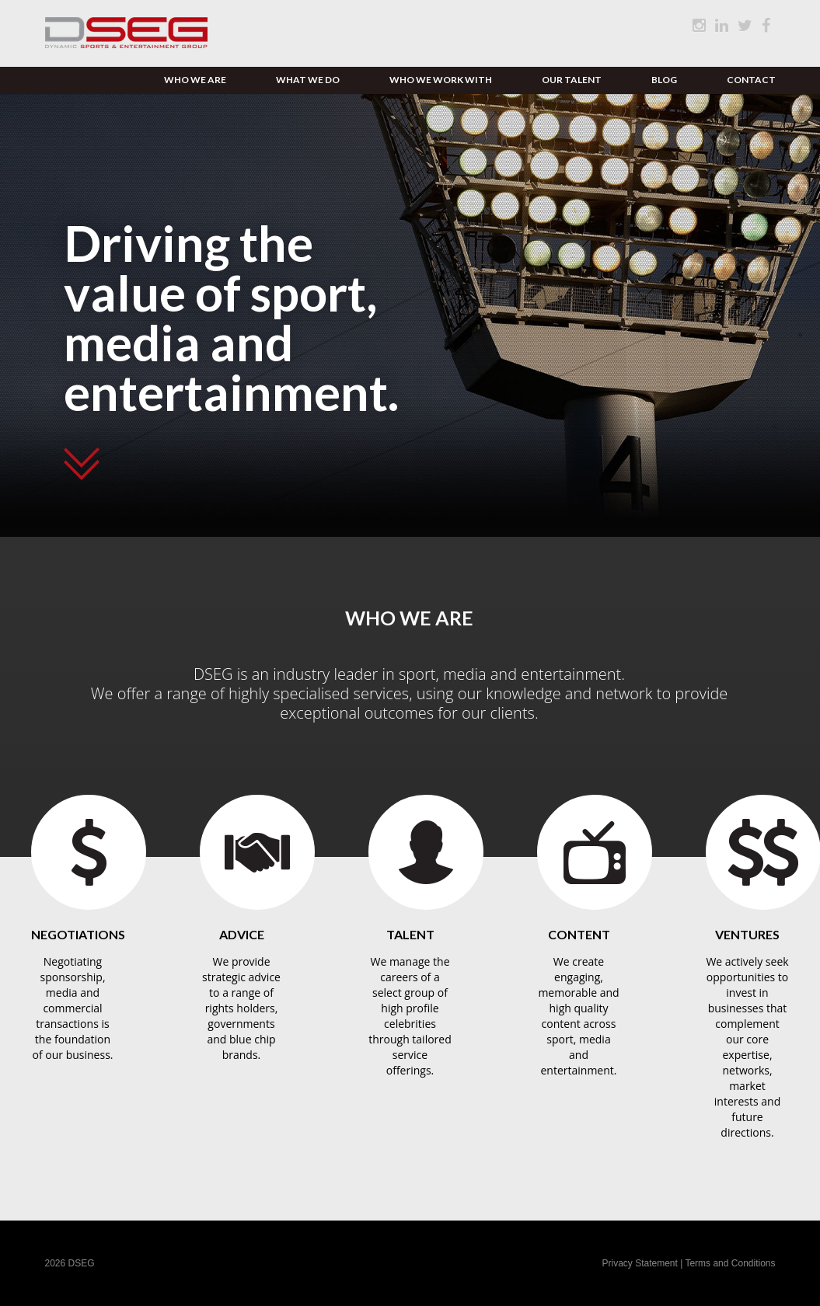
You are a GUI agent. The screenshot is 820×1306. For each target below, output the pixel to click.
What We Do (308, 79)
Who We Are (195, 79)
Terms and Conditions (730, 1263)
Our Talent (572, 79)
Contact (751, 79)
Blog (664, 79)
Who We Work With (440, 79)
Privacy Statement (641, 1263)
